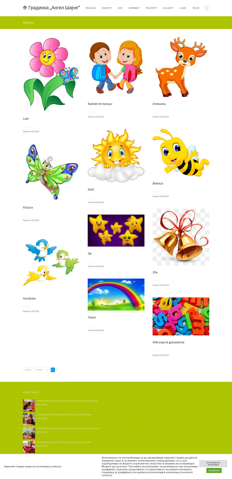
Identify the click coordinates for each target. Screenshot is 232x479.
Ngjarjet (168, 8)
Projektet (151, 8)
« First (27, 369)
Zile (155, 272)
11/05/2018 (34, 131)
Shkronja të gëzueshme (168, 342)
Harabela (29, 298)
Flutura (28, 207)
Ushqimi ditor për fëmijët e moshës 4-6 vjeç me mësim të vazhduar (67, 400)
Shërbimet (134, 8)
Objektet (107, 8)
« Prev (39, 369)
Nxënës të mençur (100, 104)
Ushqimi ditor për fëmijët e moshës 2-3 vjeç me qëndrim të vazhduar (68, 428)
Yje (90, 253)
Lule (26, 118)
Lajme (183, 8)
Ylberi (92, 317)
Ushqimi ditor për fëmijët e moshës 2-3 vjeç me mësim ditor (64, 442)
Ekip (120, 8)
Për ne (196, 8)
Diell (91, 189)
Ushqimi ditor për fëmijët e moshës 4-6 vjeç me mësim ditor (64, 414)
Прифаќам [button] (214, 470)
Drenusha (159, 104)
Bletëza (158, 183)
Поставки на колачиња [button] (213, 463)
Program (90, 8)
